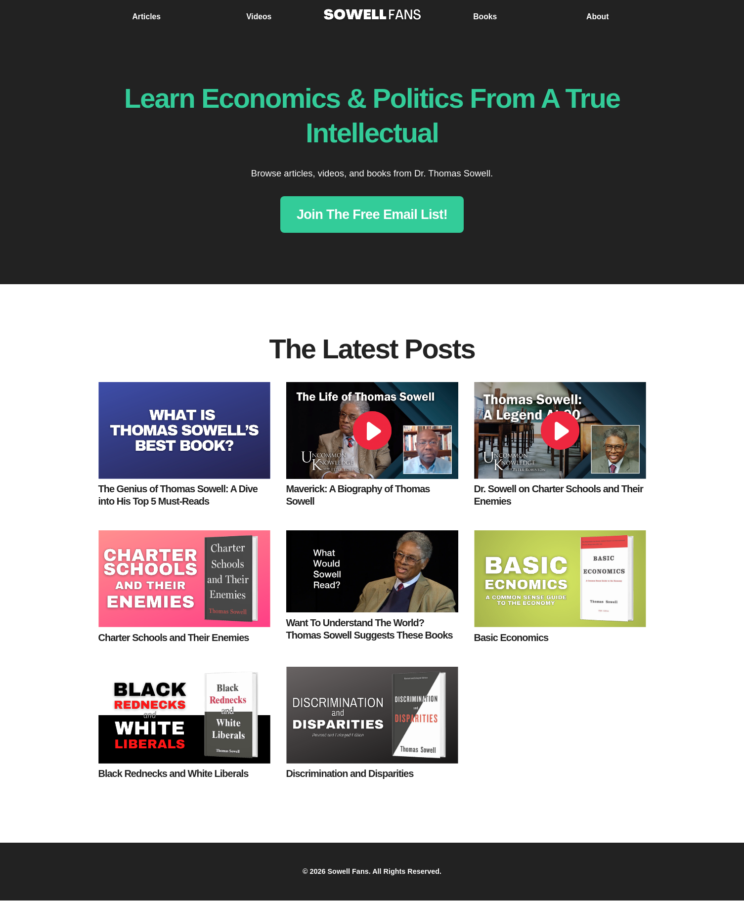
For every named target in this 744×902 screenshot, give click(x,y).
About (597, 16)
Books (485, 16)
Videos (259, 16)
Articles (146, 16)
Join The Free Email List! (372, 214)
